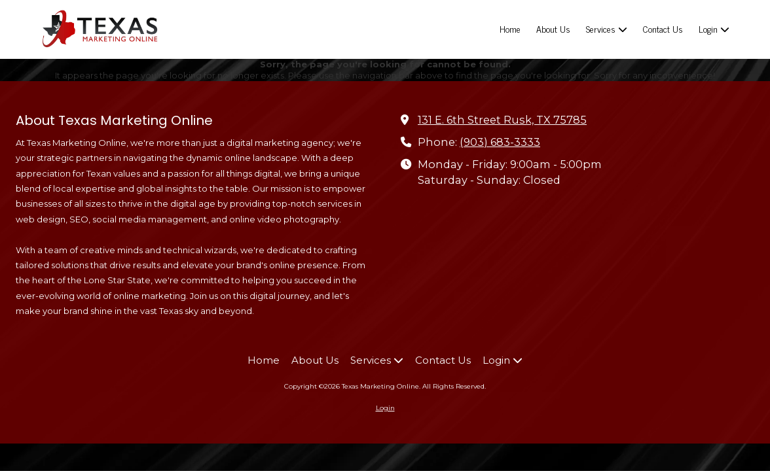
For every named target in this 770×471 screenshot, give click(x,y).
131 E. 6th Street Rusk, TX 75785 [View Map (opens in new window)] (502, 119)
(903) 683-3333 (500, 141)
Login (385, 408)
